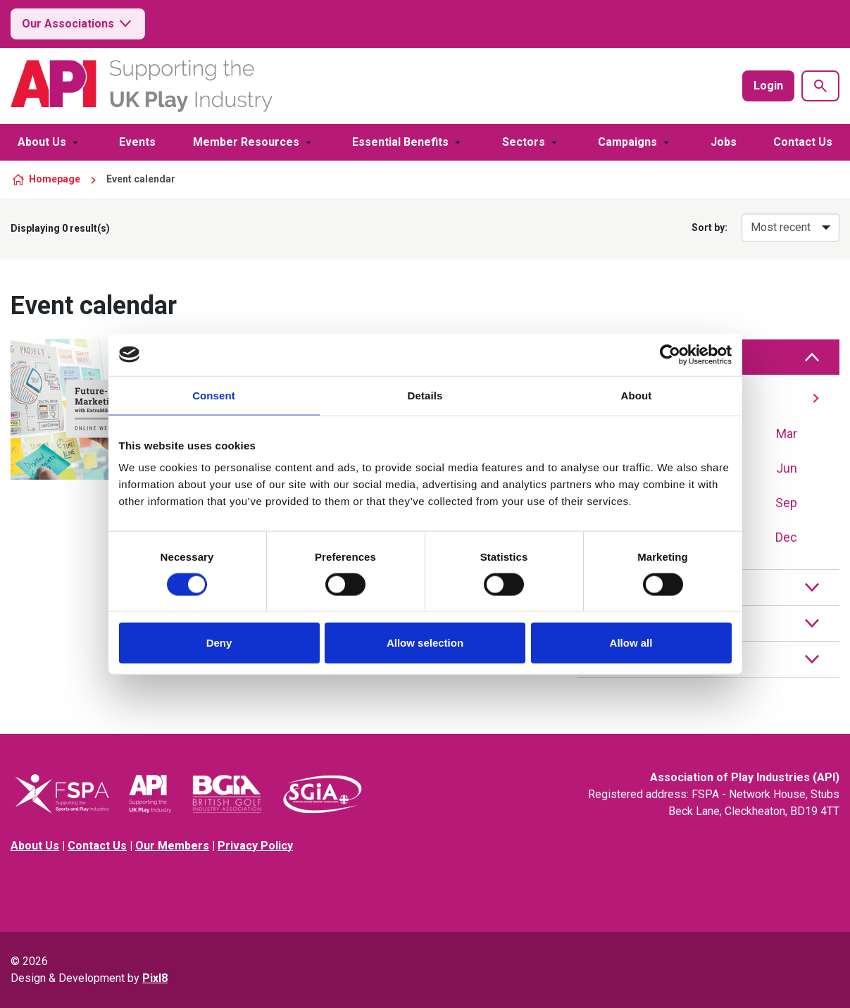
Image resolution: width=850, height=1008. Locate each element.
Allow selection (425, 643)
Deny (219, 643)
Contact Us (802, 142)
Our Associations (78, 23)
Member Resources (246, 142)
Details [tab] (425, 395)
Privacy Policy (255, 845)
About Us (42, 142)
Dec (786, 537)
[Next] (815, 398)
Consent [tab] (213, 395)
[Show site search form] (820, 85)
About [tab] (636, 395)
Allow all (631, 643)
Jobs (724, 142)
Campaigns (627, 142)
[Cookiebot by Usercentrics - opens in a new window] (670, 354)
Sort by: (709, 227)
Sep (786, 502)
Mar (786, 433)
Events (137, 142)
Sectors (523, 142)
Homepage (54, 179)
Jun (786, 468)
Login (768, 85)
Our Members (172, 845)
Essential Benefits (400, 142)
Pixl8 (155, 978)
